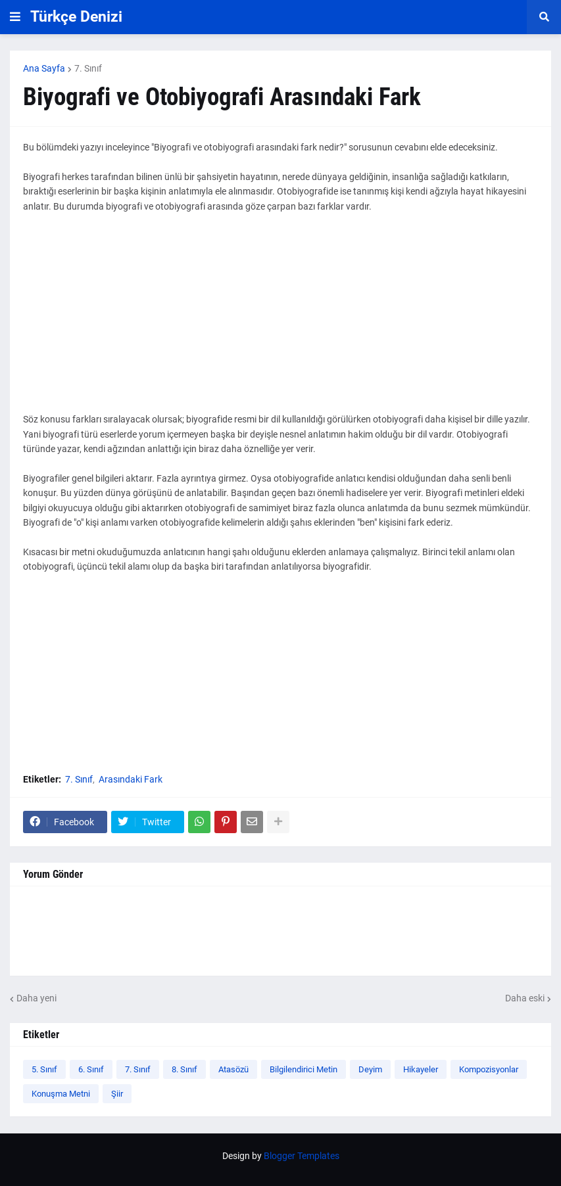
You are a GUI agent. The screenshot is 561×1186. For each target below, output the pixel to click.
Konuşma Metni (61, 1094)
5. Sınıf (44, 1069)
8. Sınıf (184, 1069)
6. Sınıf (91, 1069)
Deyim (370, 1069)
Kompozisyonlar (488, 1069)
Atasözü (233, 1069)
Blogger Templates (301, 1156)
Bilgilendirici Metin (303, 1069)
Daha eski (525, 998)
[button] (15, 17)
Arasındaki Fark (130, 779)
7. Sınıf (88, 68)
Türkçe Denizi (76, 17)
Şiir (117, 1094)
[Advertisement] (280, 320)
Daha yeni (36, 998)
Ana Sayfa (44, 68)
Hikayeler (420, 1069)
